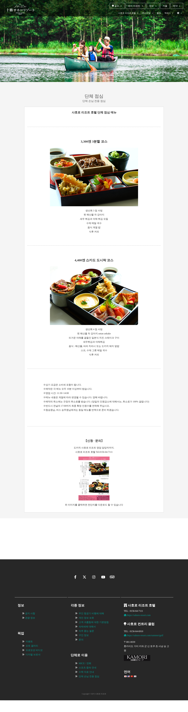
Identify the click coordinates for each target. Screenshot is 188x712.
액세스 (169, 13)
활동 (159, 13)
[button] (15, 547)
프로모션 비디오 (34, 662)
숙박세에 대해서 (87, 638)
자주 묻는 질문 (86, 642)
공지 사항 (30, 625)
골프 (117, 6)
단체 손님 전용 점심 (89, 688)
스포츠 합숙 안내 (87, 679)
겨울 (165, 6)
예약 (177, 6)
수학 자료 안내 (86, 683)
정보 (153, 6)
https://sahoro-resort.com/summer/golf (143, 647)
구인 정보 (84, 647)
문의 (81, 651)
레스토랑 (147, 13)
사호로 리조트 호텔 (128, 13)
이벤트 (29, 653)
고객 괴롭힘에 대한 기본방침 (94, 634)
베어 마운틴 (135, 6)
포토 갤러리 (32, 657)
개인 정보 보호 (86, 629)
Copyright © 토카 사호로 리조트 (94, 706)
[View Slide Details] (34, 534)
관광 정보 (30, 629)
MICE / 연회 (85, 675)
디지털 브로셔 (33, 666)
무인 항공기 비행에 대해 (91, 625)
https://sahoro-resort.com (137, 627)
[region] (94, 534)
